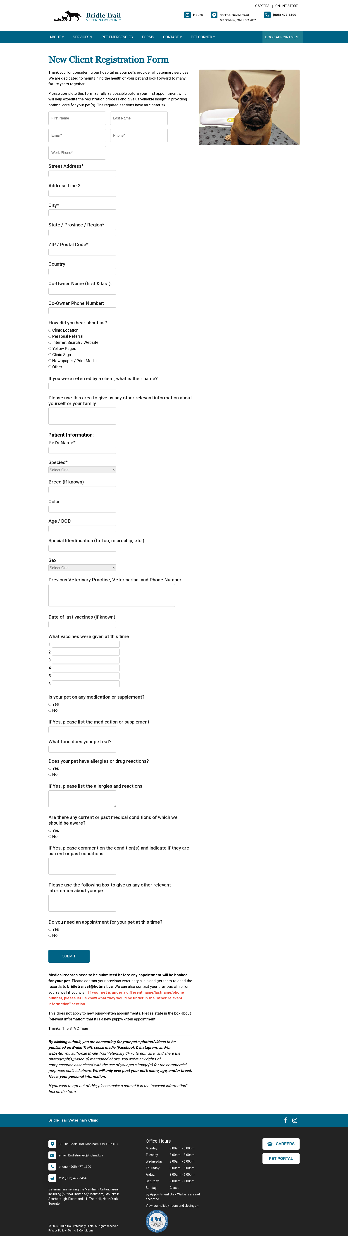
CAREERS (262, 6)
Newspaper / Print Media (74, 360)
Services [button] (82, 37)
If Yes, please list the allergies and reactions (95, 786)
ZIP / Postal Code (68, 244)
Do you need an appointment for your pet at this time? (105, 922)
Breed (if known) (66, 482)
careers (281, 1143)
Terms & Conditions (80, 1230)
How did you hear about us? (77, 322)
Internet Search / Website (75, 342)
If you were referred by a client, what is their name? (103, 378)
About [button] (57, 37)
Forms (148, 37)
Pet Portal (281, 1158)
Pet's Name (62, 442)
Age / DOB (59, 521)
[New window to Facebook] (285, 1121)
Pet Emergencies (117, 37)
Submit (69, 956)
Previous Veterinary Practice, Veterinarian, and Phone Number (114, 580)
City (53, 205)
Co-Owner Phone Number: (76, 303)
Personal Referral (67, 336)
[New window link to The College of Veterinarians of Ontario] (158, 1221)
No (54, 710)
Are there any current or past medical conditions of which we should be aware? (113, 820)
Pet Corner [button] (203, 37)
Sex (52, 560)
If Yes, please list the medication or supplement (98, 722)
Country (56, 264)
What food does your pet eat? (80, 741)
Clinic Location (65, 330)
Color (54, 501)
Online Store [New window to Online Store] (286, 6)
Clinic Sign (61, 354)
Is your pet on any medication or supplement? (96, 697)
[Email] (77, 135)
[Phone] (139, 135)
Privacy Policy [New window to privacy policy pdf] (57, 1230)
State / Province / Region (76, 225)
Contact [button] (172, 37)
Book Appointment (282, 37)
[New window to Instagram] (295, 1121)
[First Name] (77, 118)
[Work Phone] (77, 153)
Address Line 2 (64, 185)
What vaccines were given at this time (88, 636)
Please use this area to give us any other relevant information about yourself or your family (120, 400)
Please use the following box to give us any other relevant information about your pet (109, 887)
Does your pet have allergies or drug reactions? (98, 761)
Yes (55, 704)
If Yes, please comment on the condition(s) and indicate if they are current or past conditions (118, 850)
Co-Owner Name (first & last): (80, 283)
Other (57, 366)
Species (58, 462)
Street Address (66, 166)
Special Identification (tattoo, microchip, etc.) (96, 540)
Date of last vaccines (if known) (81, 617)
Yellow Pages (64, 348)
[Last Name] (139, 118)
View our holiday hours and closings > (172, 1205)
